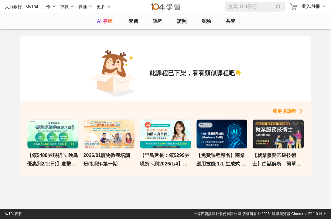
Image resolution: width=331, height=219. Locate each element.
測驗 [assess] (206, 21)
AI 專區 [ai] (105, 21)
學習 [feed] (133, 21)
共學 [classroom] (230, 21)
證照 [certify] (182, 21)
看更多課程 (284, 111)
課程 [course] (157, 21)
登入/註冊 (311, 6)
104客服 (13, 214)
